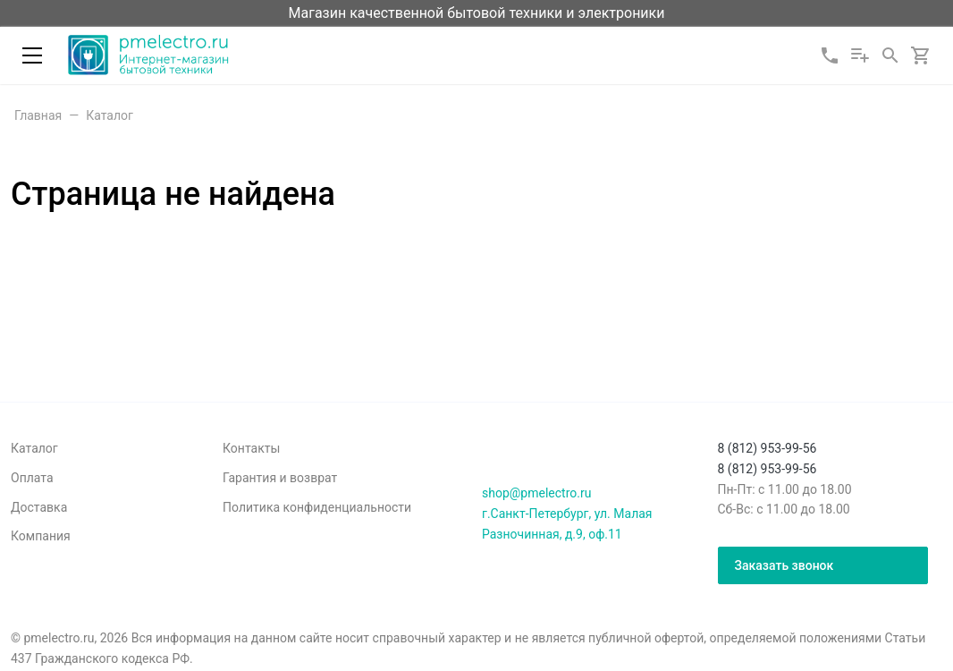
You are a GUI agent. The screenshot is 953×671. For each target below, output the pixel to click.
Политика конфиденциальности (317, 507)
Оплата (32, 478)
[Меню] (32, 55)
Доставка (39, 507)
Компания (41, 536)
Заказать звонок (784, 565)
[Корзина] (921, 55)
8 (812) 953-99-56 (767, 448)
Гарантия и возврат (280, 478)
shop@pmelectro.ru (536, 493)
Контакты (251, 448)
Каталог (34, 448)
